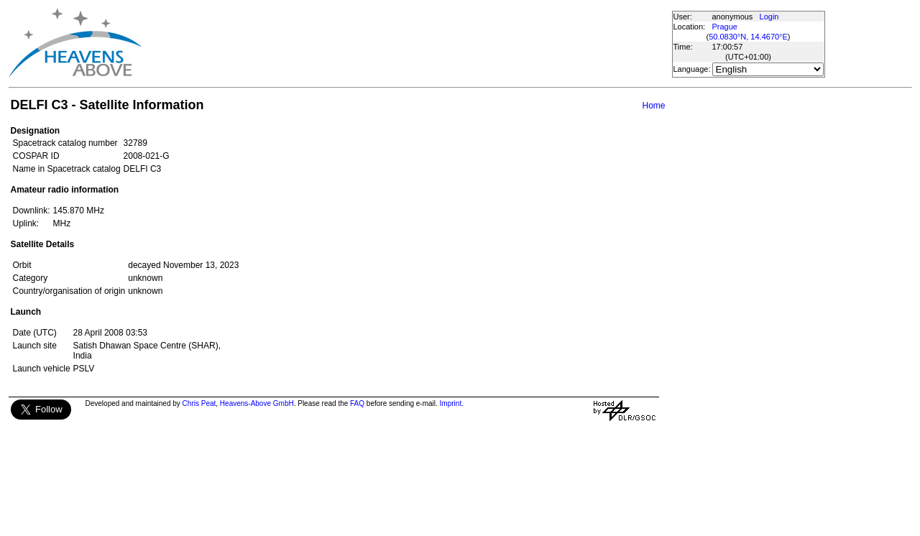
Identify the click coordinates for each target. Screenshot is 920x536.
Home (653, 106)
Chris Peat (199, 403)
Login (769, 16)
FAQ (357, 403)
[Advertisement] (406, 43)
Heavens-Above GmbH (257, 403)
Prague (724, 26)
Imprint (451, 403)
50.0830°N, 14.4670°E (748, 36)
